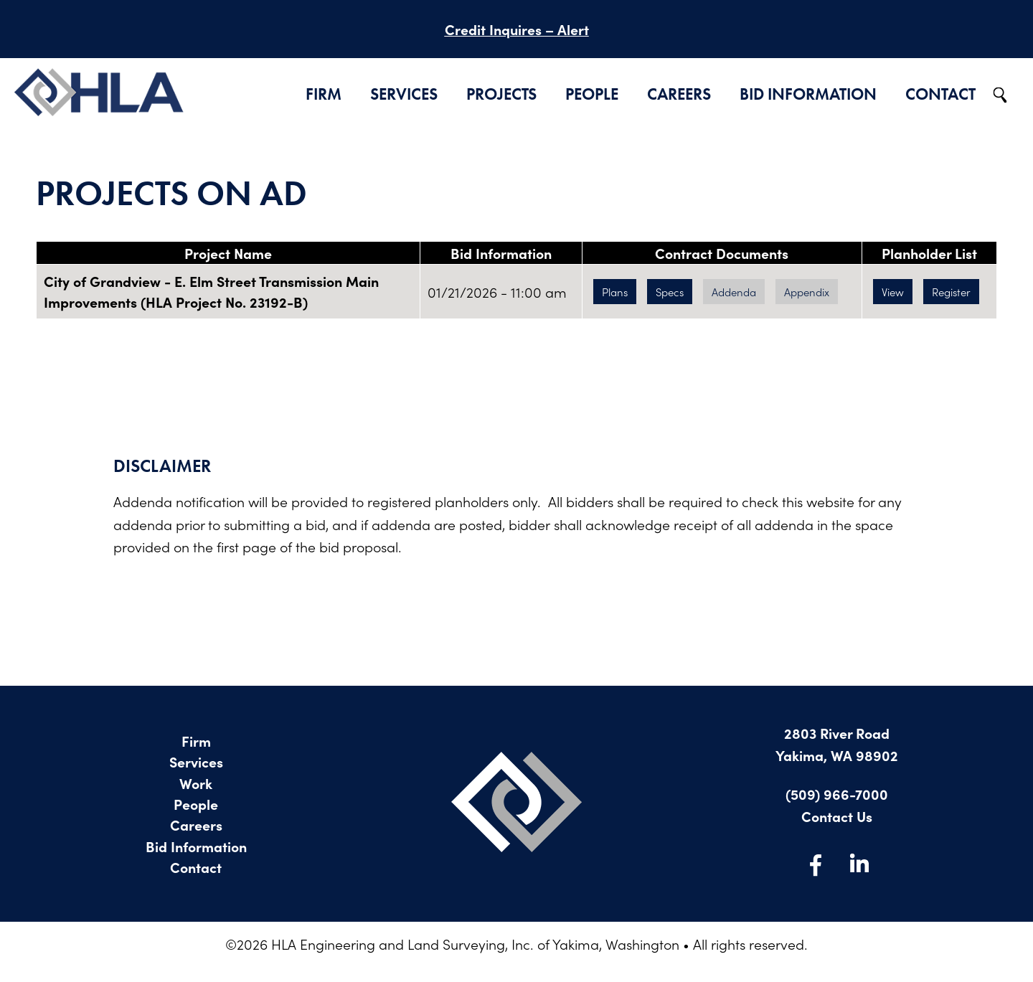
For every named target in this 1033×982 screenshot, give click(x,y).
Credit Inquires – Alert (517, 29)
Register (951, 291)
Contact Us (836, 816)
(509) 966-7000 (837, 793)
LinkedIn (859, 864)
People (591, 94)
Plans (615, 291)
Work (195, 783)
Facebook (816, 864)
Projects (501, 94)
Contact (940, 94)
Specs (670, 291)
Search (1000, 95)
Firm (323, 94)
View (893, 291)
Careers (679, 94)
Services (404, 94)
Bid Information (808, 94)
